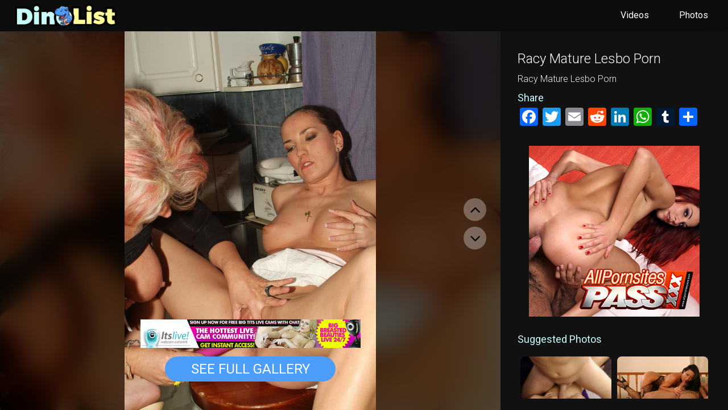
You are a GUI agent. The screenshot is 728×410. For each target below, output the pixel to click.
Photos (693, 15)
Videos (635, 15)
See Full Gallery (250, 369)
